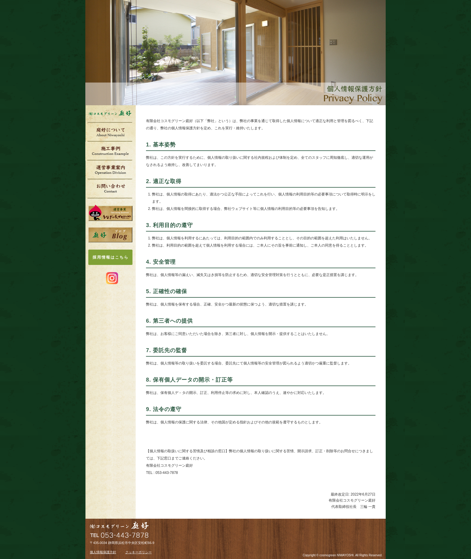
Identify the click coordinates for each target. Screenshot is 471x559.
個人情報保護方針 (103, 552)
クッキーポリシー (138, 552)
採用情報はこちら (111, 257)
